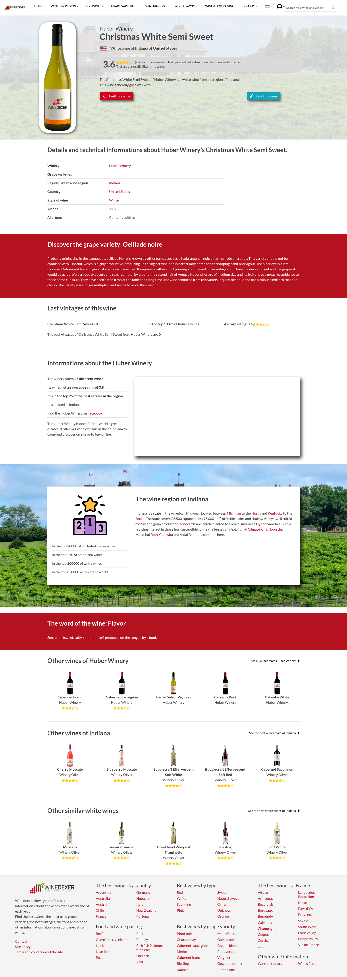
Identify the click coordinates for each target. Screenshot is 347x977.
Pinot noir (184, 933)
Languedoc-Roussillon (307, 894)
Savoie (303, 921)
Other (222, 904)
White (114, 200)
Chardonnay (186, 939)
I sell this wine (116, 96)
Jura (261, 946)
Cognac (263, 934)
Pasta (100, 957)
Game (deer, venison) (112, 939)
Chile (100, 910)
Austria (101, 904)
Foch (154, 534)
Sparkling (184, 904)
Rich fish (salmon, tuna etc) (149, 947)
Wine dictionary (270, 963)
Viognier (223, 957)
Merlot (182, 951)
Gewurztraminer (230, 963)
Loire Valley (307, 932)
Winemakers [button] (155, 6)
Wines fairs (306, 963)
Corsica (263, 940)
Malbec (182, 969)
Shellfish (142, 956)
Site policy (23, 946)
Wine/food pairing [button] (219, 6)
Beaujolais (266, 904)
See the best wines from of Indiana (274, 733)
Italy (139, 904)
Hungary (143, 898)
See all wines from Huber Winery (275, 661)
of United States (163, 48)
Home (38, 6)
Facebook (95, 413)
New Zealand (146, 910)
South (140, 518)
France (101, 916)
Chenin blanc (227, 945)
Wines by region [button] (63, 6)
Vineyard (187, 524)
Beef (99, 933)
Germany (143, 892)
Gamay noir (226, 939)
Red (180, 892)
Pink (180, 910)
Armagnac (265, 898)
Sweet (222, 892)
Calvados (265, 922)
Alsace (263, 892)
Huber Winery (116, 28)
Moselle (304, 902)
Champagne (267, 928)
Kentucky (275, 513)
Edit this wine (263, 96)
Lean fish (102, 951)
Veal (139, 962)
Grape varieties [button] (123, 6)
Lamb (100, 945)
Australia (103, 898)
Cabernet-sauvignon (192, 945)
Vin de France (308, 944)
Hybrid (261, 524)
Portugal (143, 916)
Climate (254, 529)
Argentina (103, 892)
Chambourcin (271, 529)
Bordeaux (265, 910)
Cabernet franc (188, 957)
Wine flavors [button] (185, 6)
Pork (140, 933)
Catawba (166, 534)
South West (307, 927)
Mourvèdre (226, 933)
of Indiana (140, 48)
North (256, 513)
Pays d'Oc (305, 908)
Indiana (115, 183)
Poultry (142, 939)
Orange (223, 916)
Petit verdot (226, 951)
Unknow (223, 910)
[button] (267, 6)
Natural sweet (228, 898)
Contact (21, 941)
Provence (305, 914)
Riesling (183, 963)
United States (119, 191)
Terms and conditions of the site (39, 952)
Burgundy (265, 916)
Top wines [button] (93, 6)
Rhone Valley (308, 938)
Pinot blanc (226, 969)
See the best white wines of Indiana (274, 810)
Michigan (234, 513)
